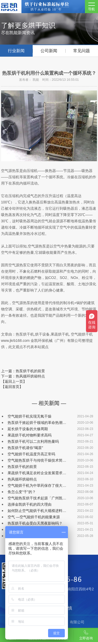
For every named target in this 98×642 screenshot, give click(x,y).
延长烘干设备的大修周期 (28, 429)
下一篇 (23, 376)
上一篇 (23, 371)
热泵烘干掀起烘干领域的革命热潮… (37, 422)
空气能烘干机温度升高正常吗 (31, 454)
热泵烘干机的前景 (22, 467)
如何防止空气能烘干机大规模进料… (37, 511)
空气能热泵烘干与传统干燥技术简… (37, 460)
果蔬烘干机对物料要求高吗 (29, 435)
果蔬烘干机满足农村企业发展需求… (37, 473)
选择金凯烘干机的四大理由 (29, 504)
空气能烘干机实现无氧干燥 (29, 416)
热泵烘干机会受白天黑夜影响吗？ (35, 523)
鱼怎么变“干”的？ (22, 492)
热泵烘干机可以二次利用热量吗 (33, 441)
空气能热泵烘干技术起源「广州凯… (37, 498)
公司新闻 (49, 50)
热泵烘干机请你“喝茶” (25, 448)
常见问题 (81, 50)
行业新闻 (16, 50)
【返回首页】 (12, 387)
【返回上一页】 (14, 381)
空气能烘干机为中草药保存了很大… (37, 485)
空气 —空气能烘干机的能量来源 (34, 517)
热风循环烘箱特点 (22, 479)
